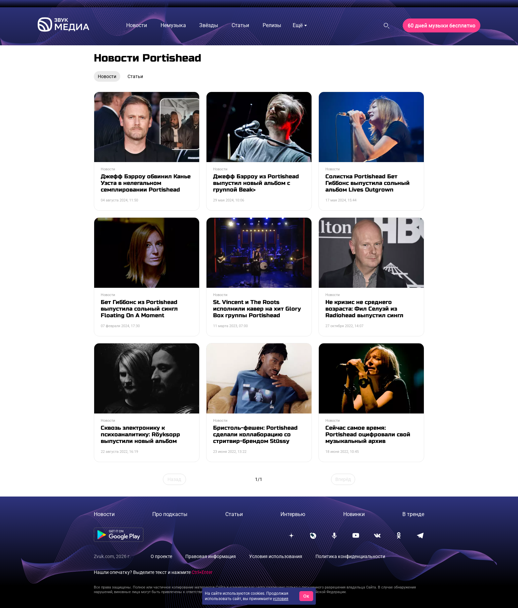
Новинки (354, 514)
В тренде (413, 514)
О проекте (161, 556)
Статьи (234, 514)
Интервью (292, 514)
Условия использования (275, 556)
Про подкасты (169, 514)
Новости (104, 514)
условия (280, 598)
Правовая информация (210, 556)
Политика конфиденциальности (350, 556)
